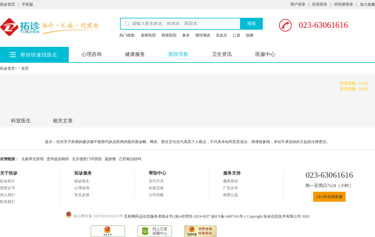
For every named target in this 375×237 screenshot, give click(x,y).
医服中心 (265, 54)
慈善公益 (230, 195)
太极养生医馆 (32, 159)
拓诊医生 (81, 181)
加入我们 (7, 195)
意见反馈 (81, 195)
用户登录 (297, 4)
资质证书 (7, 188)
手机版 (27, 4)
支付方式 (156, 181)
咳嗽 (249, 35)
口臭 (236, 35)
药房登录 (319, 4)
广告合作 (230, 188)
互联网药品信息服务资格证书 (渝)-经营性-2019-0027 (167, 216)
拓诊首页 (7, 4)
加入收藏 (367, 4)
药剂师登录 (343, 4)
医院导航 (178, 54)
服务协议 (230, 181)
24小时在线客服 (329, 197)
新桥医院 (148, 35)
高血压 (221, 35)
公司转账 (156, 195)
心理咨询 (92, 54)
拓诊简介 (7, 181)
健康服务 (135, 54)
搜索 (251, 23)
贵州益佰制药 (58, 159)
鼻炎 (186, 35)
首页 (25, 68)
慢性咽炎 (202, 35)
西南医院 (169, 35)
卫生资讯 (222, 54)
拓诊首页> (8, 68)
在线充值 (156, 188)
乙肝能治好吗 (130, 159)
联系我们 (7, 202)
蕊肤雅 (110, 159)
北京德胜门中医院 (87, 159)
